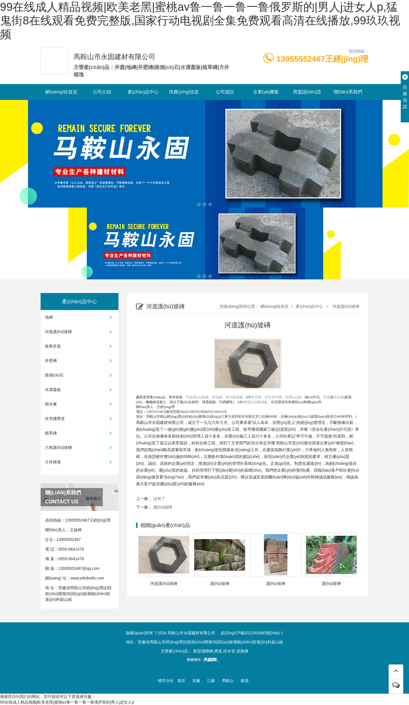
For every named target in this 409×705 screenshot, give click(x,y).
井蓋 (326, 397)
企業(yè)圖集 (266, 91)
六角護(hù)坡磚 (79, 447)
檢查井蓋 (79, 346)
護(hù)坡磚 (162, 507)
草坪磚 (256, 397)
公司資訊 (225, 91)
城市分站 (166, 680)
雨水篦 (79, 404)
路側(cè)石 (79, 375)
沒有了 (159, 498)
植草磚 (79, 433)
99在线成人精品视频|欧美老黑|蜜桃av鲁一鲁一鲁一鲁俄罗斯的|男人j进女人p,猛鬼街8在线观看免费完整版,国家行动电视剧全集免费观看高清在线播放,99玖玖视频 (200, 20)
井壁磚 (79, 360)
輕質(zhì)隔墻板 (256, 402)
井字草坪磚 (273, 397)
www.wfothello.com (87, 578)
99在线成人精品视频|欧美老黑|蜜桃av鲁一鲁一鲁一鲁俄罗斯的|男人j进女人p (67, 702)
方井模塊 (79, 462)
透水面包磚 (234, 397)
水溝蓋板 (79, 389)
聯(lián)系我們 (348, 91)
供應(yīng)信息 (184, 91)
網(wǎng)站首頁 (61, 91)
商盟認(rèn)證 (307, 91)
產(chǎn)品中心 (143, 91)
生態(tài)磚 (293, 397)
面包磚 (217, 397)
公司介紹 (102, 91)
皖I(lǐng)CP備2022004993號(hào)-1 (252, 633)
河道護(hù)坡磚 (79, 331)
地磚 (79, 317)
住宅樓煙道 (79, 418)
